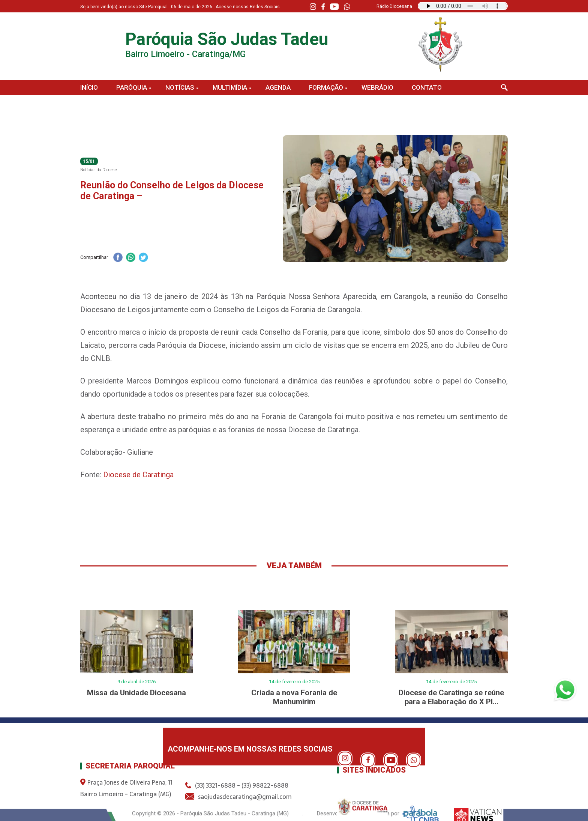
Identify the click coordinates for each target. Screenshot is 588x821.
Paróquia (131, 87)
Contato (427, 87)
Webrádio (377, 87)
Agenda (278, 87)
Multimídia (230, 87)
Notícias (179, 87)
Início (89, 87)
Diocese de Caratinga (138, 474)
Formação (326, 87)
